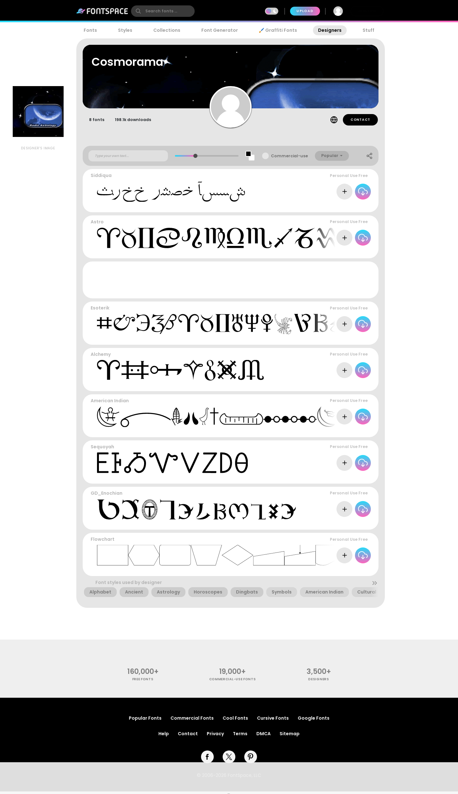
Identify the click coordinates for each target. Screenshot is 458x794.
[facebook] (207, 759)
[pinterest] (250, 759)
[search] (163, 11)
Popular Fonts (145, 720)
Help (163, 736)
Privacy (215, 736)
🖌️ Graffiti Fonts (278, 30)
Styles (125, 30)
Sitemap (290, 736)
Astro (97, 224)
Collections (166, 30)
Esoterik (100, 311)
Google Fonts (314, 720)
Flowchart (102, 542)
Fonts (90, 30)
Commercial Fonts (192, 720)
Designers (330, 30)
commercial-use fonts (232, 682)
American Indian (110, 403)
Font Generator (219, 30)
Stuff (368, 30)
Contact (360, 122)
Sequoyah (102, 449)
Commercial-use (289, 158)
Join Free (367, 11)
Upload (304, 11)
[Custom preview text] (128, 158)
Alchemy (101, 357)
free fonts (143, 682)
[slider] (195, 159)
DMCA (263, 736)
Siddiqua (101, 178)
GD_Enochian (106, 496)
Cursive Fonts (273, 720)
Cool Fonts (235, 720)
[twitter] (229, 759)
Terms (240, 736)
